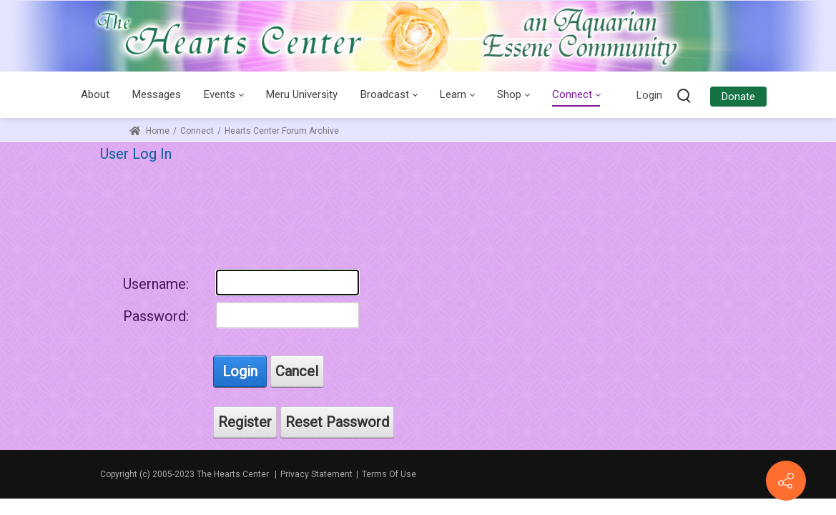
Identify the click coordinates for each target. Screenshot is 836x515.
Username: (156, 284)
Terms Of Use (389, 474)
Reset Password (337, 422)
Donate (738, 96)
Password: (156, 316)
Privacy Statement (316, 474)
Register (245, 422)
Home (149, 131)
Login (649, 95)
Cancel (296, 371)
